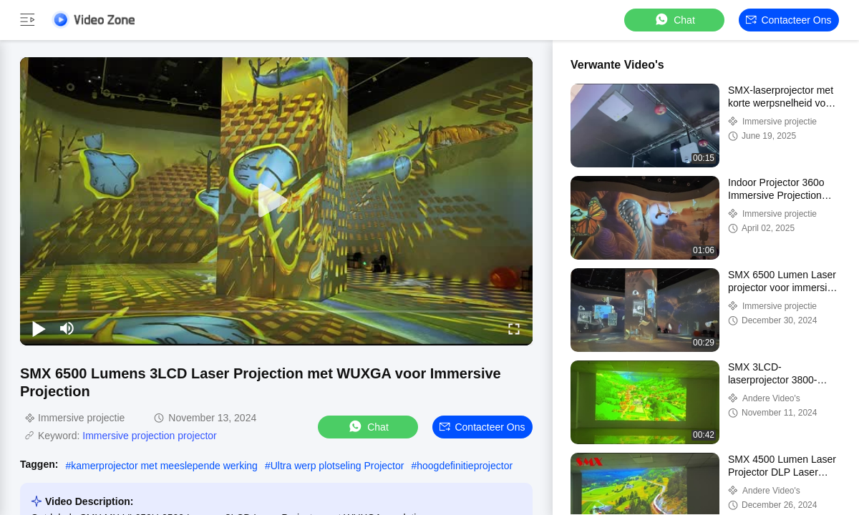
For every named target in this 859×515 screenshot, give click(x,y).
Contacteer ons (788, 20)
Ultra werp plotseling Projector (337, 465)
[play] (276, 201)
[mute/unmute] (67, 328)
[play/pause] (38, 328)
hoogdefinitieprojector (465, 465)
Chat (674, 19)
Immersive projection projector (149, 435)
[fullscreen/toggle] (514, 328)
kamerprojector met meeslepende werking (164, 465)
